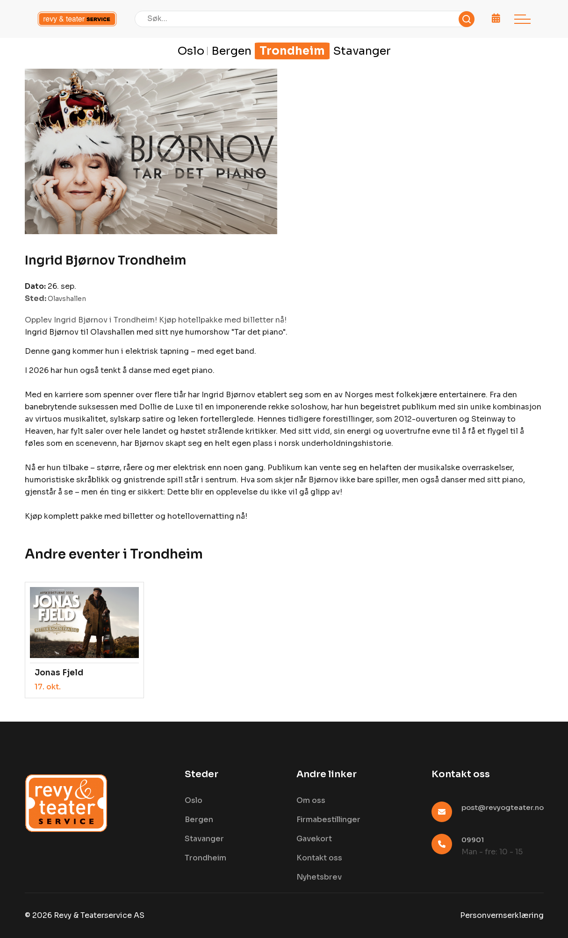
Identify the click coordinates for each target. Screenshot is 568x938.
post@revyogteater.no (502, 807)
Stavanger (362, 51)
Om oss (310, 800)
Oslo (191, 51)
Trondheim (292, 51)
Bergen (231, 51)
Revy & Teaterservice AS (99, 915)
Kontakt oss (319, 858)
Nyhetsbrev (319, 877)
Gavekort (314, 839)
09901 (472, 839)
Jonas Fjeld (59, 673)
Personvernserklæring (502, 915)
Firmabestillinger (328, 819)
